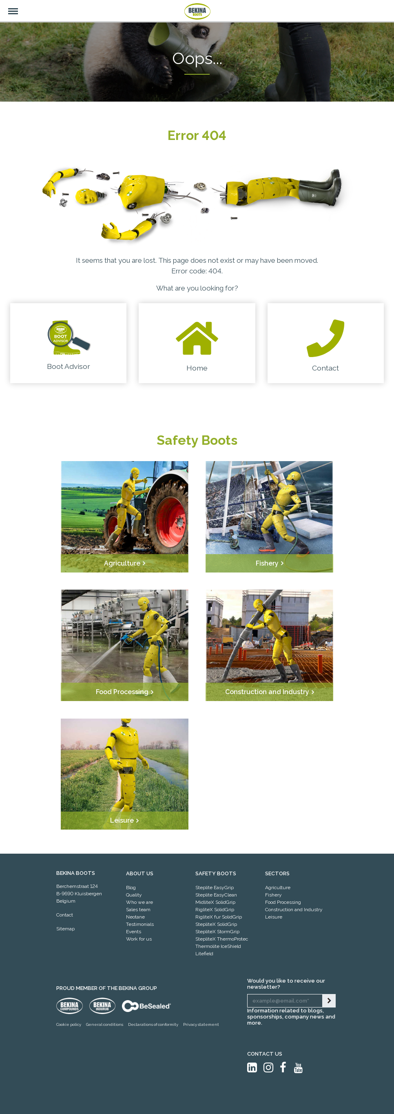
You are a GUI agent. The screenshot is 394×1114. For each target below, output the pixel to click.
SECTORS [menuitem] (277, 873)
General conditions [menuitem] (104, 1024)
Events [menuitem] (133, 931)
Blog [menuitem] (131, 887)
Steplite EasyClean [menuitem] (216, 895)
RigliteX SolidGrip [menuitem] (214, 909)
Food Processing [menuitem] (283, 902)
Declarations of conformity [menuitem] (153, 1024)
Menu (9, 7)
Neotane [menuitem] (135, 917)
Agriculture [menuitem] (277, 887)
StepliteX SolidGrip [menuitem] (216, 924)
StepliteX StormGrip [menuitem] (217, 931)
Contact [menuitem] (64, 915)
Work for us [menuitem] (139, 939)
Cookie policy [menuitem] (68, 1024)
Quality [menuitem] (134, 895)
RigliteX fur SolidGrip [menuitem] (218, 917)
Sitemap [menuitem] (65, 929)
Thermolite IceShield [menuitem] (218, 946)
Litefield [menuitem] (204, 953)
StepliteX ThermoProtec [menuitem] (221, 939)
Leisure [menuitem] (273, 917)
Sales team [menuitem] (138, 909)
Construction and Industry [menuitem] (294, 909)
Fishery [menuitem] (273, 895)
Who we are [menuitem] (139, 902)
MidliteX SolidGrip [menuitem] (215, 902)
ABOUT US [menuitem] (139, 873)
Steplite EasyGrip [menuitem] (214, 887)
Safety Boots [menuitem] (215, 873)
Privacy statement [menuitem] (201, 1024)
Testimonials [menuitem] (140, 924)
